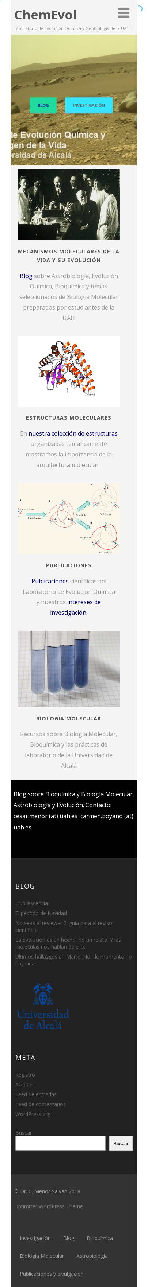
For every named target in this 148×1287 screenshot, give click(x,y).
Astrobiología (92, 1255)
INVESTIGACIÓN (89, 105)
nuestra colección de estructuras (73, 433)
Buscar (23, 1132)
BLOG (43, 105)
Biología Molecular (42, 1255)
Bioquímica (100, 1237)
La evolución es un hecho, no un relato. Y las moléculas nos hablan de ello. (68, 943)
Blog (26, 276)
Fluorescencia (31, 903)
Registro (25, 1074)
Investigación (35, 1237)
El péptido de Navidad (41, 913)
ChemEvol (45, 14)
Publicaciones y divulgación (52, 1273)
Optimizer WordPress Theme (48, 1206)
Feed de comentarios (40, 1104)
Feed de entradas (36, 1094)
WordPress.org (32, 1114)
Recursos (32, 734)
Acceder (24, 1084)
